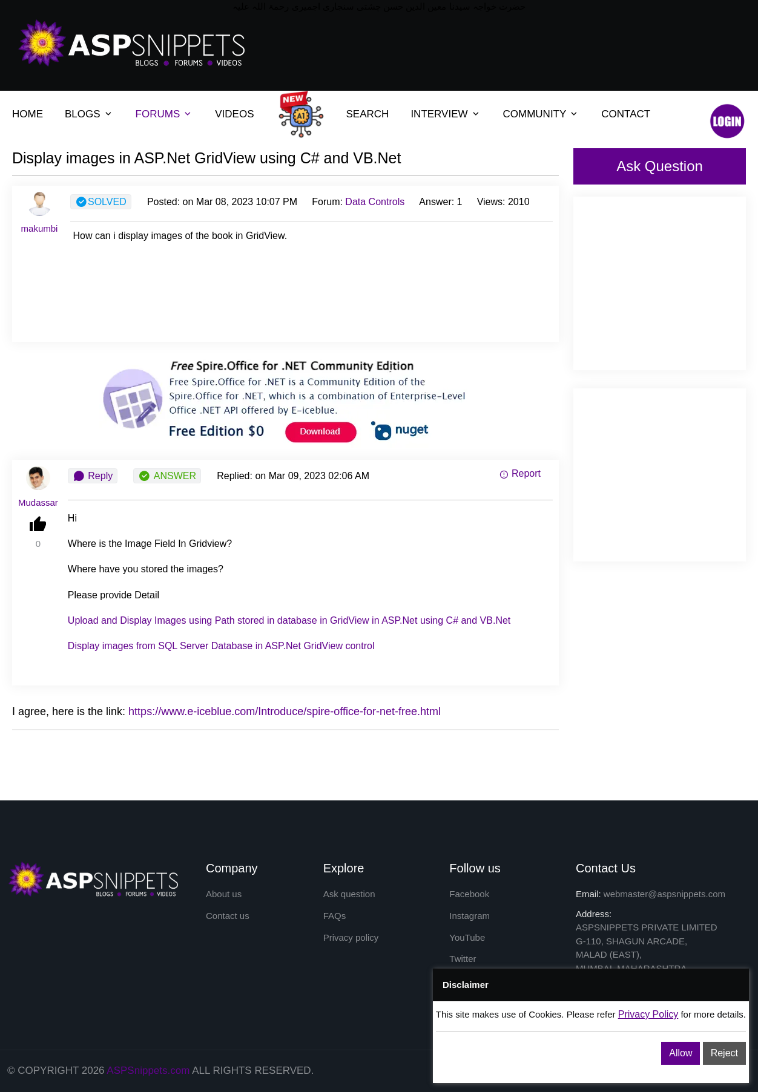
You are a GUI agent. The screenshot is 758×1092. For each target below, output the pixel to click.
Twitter (462, 962)
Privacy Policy (648, 1014)
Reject (724, 1053)
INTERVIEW (438, 114)
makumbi (39, 228)
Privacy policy (351, 939)
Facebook (469, 894)
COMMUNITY (535, 114)
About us (224, 894)
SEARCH (367, 114)
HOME (27, 114)
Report (520, 473)
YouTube (467, 939)
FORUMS (158, 114)
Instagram (469, 917)
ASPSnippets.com (148, 1070)
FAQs (334, 917)
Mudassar (38, 502)
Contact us (227, 917)
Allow (680, 1053)
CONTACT (625, 114)
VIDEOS (234, 114)
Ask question (349, 894)
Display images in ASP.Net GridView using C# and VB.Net (206, 157)
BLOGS (83, 114)
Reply (93, 476)
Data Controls (374, 202)
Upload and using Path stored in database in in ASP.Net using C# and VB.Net (289, 620)
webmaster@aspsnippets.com (664, 894)
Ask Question (659, 166)
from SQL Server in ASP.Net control (221, 646)
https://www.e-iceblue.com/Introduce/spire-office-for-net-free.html (284, 711)
